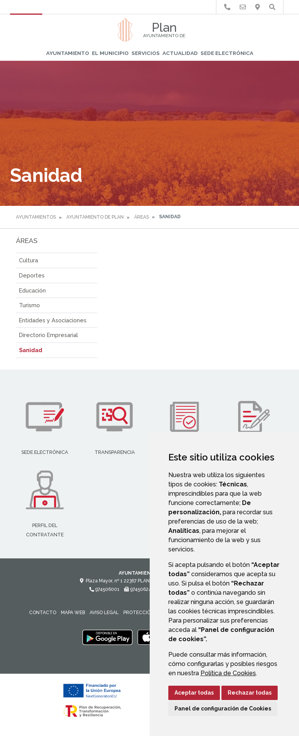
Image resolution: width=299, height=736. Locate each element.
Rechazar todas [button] (249, 693)
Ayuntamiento (67, 53)
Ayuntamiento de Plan (95, 217)
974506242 (139, 589)
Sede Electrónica (226, 53)
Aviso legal (104, 612)
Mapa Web (73, 612)
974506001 (104, 589)
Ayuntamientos (36, 217)
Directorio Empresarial (48, 335)
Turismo (29, 305)
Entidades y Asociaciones (52, 320)
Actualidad (180, 53)
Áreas (141, 217)
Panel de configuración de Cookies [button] (223, 708)
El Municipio (110, 53)
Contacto (42, 612)
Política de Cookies (228, 673)
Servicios (145, 53)
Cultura (28, 260)
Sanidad (30, 350)
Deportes (32, 275)
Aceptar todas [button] (194, 693)
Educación (32, 290)
